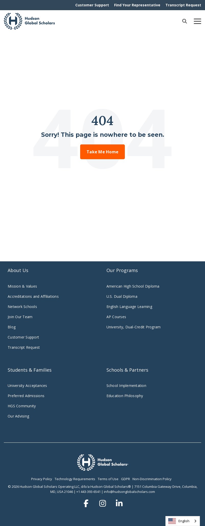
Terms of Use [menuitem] (108, 479)
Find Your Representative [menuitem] (137, 5)
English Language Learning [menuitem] (129, 306)
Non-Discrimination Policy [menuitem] (152, 479)
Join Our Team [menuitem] (20, 316)
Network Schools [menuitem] (23, 306)
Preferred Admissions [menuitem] (26, 395)
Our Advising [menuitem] (18, 416)
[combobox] (182, 521)
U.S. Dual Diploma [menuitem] (121, 296)
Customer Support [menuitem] (92, 5)
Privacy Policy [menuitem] (41, 479)
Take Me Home (102, 152)
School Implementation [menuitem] (126, 385)
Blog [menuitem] (12, 327)
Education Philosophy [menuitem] (124, 395)
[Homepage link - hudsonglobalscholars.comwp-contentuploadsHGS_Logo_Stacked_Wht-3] (102, 468)
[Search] (184, 21)
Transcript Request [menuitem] (183, 5)
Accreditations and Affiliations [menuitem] (33, 296)
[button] (197, 21)
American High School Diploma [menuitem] (133, 286)
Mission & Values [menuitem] (22, 286)
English (178, 521)
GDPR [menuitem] (125, 479)
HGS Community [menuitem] (22, 405)
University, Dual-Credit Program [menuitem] (133, 327)
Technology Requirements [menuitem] (75, 479)
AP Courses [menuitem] (116, 316)
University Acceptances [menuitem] (27, 385)
